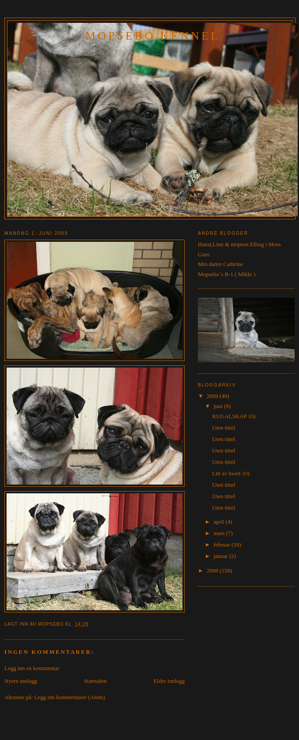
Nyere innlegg (20, 681)
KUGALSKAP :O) (233, 416)
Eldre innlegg (169, 681)
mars (220, 533)
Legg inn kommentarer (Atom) (69, 697)
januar (222, 556)
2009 (213, 396)
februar (223, 544)
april (220, 521)
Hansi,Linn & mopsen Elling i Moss (239, 244)
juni (219, 406)
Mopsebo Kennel (152, 35)
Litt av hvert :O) (230, 473)
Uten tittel (223, 427)
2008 (213, 570)
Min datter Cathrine (220, 264)
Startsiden (95, 681)
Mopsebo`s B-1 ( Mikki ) (226, 274)
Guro (204, 254)
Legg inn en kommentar (31, 668)
